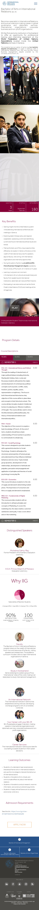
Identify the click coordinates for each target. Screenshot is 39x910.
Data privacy (25, 903)
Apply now (19, 825)
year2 (17, 356)
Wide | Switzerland (22, 904)
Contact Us (17, 875)
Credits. (30, 901)
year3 (30, 356)
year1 (4, 356)
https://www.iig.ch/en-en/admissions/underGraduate (14, 812)
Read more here (18, 872)
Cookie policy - (20, 903)
